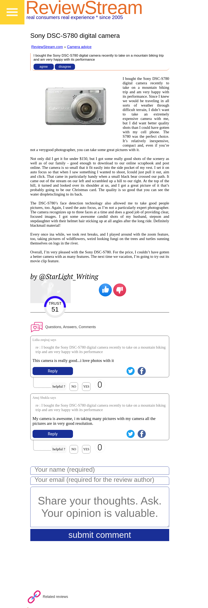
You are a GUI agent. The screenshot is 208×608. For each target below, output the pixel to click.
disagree (65, 66)
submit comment (99, 535)
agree (43, 66)
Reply (53, 371)
